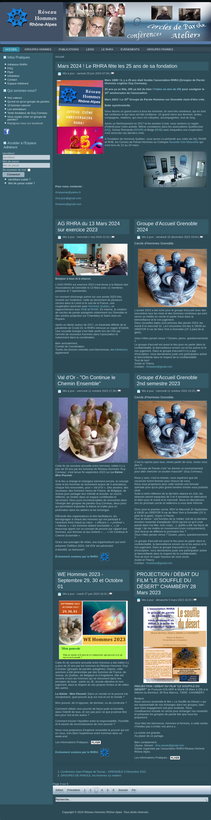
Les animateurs (16, 109)
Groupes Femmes (160, 49)
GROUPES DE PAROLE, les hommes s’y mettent (91, 775)
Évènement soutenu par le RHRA (76, 556)
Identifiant (8, 153)
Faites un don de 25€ (167, 89)
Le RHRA (107, 49)
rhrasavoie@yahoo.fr (68, 192)
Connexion (13, 174)
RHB (159, 129)
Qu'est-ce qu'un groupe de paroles (28, 101)
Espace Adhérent (17, 83)
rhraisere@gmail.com (68, 204)
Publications (68, 49)
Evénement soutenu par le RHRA (76, 752)
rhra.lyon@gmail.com (68, 198)
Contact (12, 79)
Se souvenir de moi (14, 169)
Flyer (10, 72)
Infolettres (13, 75)
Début (59, 790)
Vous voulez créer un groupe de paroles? (26, 118)
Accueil (11, 49)
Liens (90, 49)
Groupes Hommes (37, 49)
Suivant (122, 790)
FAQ (10, 68)
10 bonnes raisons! (19, 105)
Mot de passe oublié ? (21, 183)
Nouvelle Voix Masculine (184, 142)
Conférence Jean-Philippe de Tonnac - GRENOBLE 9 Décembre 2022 (103, 771)
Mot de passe (11, 161)
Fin (134, 790)
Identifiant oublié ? (19, 179)
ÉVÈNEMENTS (130, 49)
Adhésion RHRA (17, 64)
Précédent (73, 790)
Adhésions (121, 349)
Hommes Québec (99, 306)
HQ (108, 129)
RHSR (138, 129)
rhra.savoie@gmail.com (169, 745)
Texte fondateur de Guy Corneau (27, 113)
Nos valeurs (14, 97)
